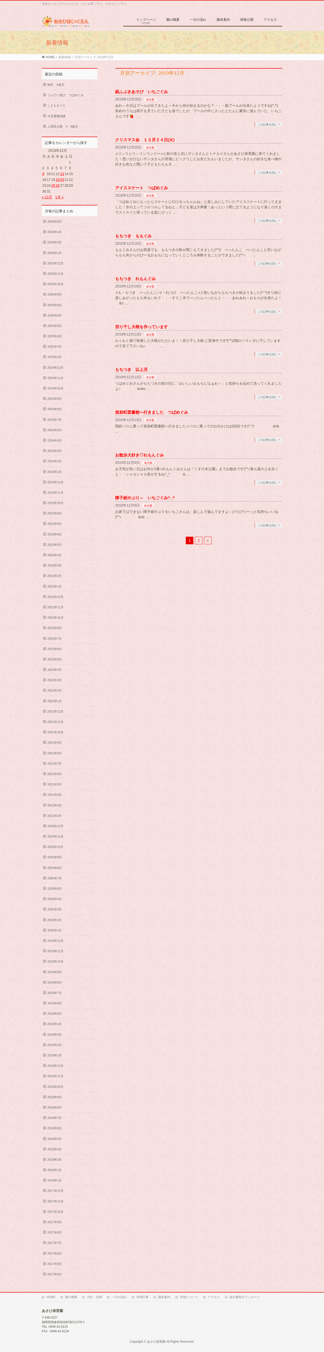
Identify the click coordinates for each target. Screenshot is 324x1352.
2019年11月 (55, 951)
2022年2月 (54, 690)
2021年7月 (54, 763)
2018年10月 (55, 1087)
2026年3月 (54, 242)
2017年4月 (54, 1274)
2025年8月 (54, 305)
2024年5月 (54, 430)
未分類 (150, 99)
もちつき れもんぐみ (135, 279)
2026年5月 (54, 221)
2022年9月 (54, 628)
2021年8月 (54, 753)
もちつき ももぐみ (133, 236)
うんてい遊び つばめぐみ (65, 95)
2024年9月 (54, 399)
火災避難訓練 (56, 116)
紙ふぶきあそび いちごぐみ (141, 92)
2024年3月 (54, 451)
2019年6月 (54, 1003)
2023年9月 (54, 513)
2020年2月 (54, 920)
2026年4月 (54, 232)
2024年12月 (55, 367)
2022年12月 (55, 597)
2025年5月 (54, 326)
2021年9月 (54, 742)
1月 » (59, 197)
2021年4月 (54, 795)
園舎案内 (164, 1297)
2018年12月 (55, 1066)
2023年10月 (55, 503)
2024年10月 (55, 388)
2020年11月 (55, 836)
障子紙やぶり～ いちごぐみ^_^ (145, 498)
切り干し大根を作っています (141, 327)
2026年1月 (54, 253)
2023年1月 (54, 586)
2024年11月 (55, 378)
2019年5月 (54, 1013)
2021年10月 (55, 732)
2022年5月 (54, 659)
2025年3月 (54, 346)
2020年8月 (54, 868)
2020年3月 (54, 909)
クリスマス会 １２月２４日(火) (145, 140)
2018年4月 (54, 1149)
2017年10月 (55, 1212)
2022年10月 (55, 617)
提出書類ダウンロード (245, 1297)
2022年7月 (54, 638)
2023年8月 (54, 524)
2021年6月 (54, 774)
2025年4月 (54, 336)
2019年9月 (54, 972)
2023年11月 (55, 492)
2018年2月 (54, 1170)
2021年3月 (54, 805)
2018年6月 (54, 1128)
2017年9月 (54, 1222)
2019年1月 (54, 1055)
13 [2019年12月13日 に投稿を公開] (62, 174)
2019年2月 (54, 1045)
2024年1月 (54, 472)
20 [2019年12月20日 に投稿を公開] (62, 180)
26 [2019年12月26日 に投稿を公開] (58, 185)
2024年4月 (54, 440)
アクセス (214, 1297)
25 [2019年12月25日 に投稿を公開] (53, 185)
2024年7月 (54, 420)
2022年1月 (54, 701)
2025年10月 (55, 284)
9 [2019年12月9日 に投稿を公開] (43, 174)
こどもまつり (56, 105)
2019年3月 (54, 1034)
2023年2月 (54, 576)
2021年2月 (54, 816)
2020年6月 (54, 888)
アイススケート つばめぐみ (141, 188)
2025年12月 (55, 263)
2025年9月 (54, 294)
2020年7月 (54, 878)
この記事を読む (267, 124)
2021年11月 (55, 722)
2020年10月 (55, 847)
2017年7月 (54, 1243)
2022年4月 (54, 670)
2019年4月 (54, 1024)
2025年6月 (54, 315)
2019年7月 (54, 993)
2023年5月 (54, 545)
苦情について (189, 1297)
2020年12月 (55, 826)
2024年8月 (54, 409)
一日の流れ (119, 1297)
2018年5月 (54, 1139)
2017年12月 (55, 1191)
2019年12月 (55, 941)
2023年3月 (54, 565)
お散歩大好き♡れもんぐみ (139, 455)
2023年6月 (54, 534)
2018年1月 (54, 1180)
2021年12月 (55, 711)
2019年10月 (55, 961)
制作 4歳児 (55, 85)
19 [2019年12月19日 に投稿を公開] (58, 180)
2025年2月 (54, 357)
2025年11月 (55, 274)
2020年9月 (54, 857)
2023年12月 (55, 482)
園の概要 (71, 1297)
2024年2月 (54, 461)
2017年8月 (54, 1232)
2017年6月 (54, 1253)
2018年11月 (55, 1076)
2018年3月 (54, 1159)
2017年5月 (54, 1264)
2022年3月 (54, 680)
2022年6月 (54, 649)
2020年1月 (54, 930)
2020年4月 (54, 899)
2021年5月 (54, 784)
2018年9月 (54, 1097)
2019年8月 (54, 982)
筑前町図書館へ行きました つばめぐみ (151, 412)
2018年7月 (54, 1118)
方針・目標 (94, 1297)
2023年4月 (54, 555)
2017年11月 (55, 1201)
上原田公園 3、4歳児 (62, 126)
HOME (50, 1297)
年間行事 (142, 1297)
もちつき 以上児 (131, 369)
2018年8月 (54, 1107)
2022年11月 (55, 607)
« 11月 (47, 197)
